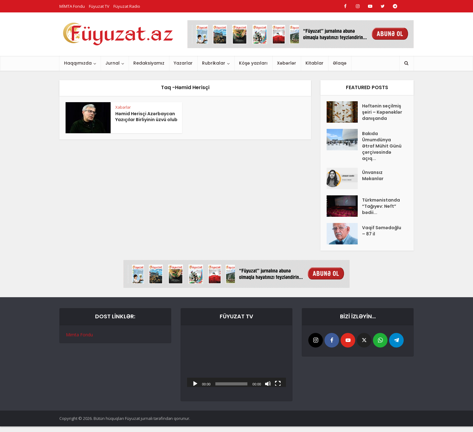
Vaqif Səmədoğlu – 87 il (381, 231)
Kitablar (314, 63)
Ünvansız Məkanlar (372, 175)
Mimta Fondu (79, 335)
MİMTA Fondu (72, 6)
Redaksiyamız (148, 63)
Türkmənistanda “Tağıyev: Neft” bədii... (381, 206)
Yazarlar (183, 63)
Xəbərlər (286, 63)
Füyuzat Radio (126, 6)
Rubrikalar (213, 63)
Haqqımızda (78, 63)
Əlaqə (340, 63)
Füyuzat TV (99, 6)
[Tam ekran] (278, 383)
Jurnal (112, 63)
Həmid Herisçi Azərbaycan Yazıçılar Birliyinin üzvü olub (146, 117)
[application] (236, 359)
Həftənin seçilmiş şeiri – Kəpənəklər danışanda (382, 112)
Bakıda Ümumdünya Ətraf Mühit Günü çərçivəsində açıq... (382, 145)
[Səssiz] (268, 383)
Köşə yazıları (253, 63)
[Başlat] (195, 383)
